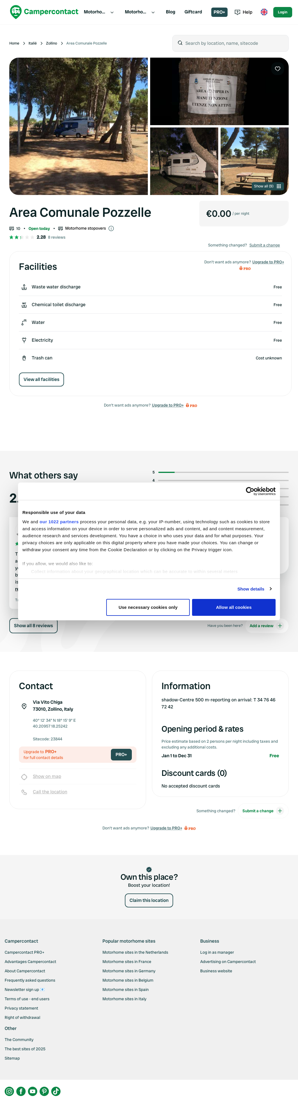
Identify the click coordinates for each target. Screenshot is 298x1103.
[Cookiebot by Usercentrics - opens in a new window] (250, 491)
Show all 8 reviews (33, 626)
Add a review (267, 626)
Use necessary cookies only (148, 607)
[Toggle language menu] (264, 12)
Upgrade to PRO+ (168, 405)
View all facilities (41, 379)
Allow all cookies (234, 607)
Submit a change (264, 245)
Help (243, 12)
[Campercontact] (44, 12)
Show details (251, 588)
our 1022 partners (59, 521)
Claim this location (149, 900)
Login (283, 12)
